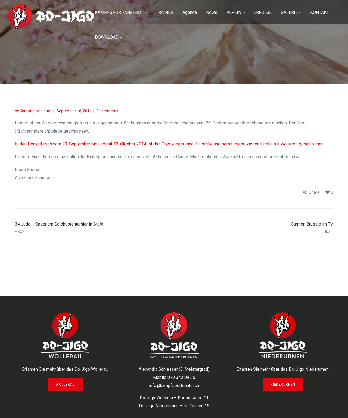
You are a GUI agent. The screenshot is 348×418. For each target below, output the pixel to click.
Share (314, 192)
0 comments (107, 111)
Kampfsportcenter (36, 111)
